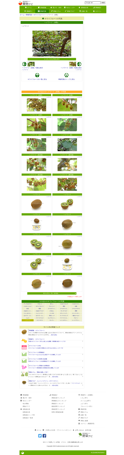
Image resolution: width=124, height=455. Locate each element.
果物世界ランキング (58, 409)
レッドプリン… (76, 320)
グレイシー (52, 306)
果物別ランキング (57, 403)
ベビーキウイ (39, 320)
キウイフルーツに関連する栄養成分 (39, 365)
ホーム (28, 7)
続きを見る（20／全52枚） (59, 293)
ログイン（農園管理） (86, 423)
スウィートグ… (64, 313)
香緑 (40, 308)
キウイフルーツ (39, 15)
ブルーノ (76, 318)
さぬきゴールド (40, 311)
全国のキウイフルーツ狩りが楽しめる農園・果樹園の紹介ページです (47, 341)
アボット (40, 304)
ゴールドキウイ (76, 308)
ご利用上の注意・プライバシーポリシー (57, 430)
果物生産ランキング (58, 398)
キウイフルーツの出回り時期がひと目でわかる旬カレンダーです (45, 348)
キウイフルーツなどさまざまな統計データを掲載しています (44, 354)
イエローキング (64, 304)
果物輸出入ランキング (59, 401)
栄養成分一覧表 (28, 418)
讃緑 (76, 311)
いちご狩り (84, 398)
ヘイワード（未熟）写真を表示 (32, 68)
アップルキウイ (28, 304)
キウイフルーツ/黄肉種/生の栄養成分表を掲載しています (43, 368)
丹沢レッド (52, 315)
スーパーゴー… (76, 313)
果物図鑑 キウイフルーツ (37, 330)
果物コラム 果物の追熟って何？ (38, 372)
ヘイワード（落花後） (36, 155)
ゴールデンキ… (64, 308)
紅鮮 (76, 306)
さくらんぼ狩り (86, 401)
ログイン (97, 11)
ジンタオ (52, 313)
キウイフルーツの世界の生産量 (38, 359)
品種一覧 (83, 11)
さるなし (52, 311)
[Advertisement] (51, 86)
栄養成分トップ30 (29, 415)
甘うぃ (51, 304)
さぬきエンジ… (28, 311)
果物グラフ (26, 406)
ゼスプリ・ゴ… (28, 315)
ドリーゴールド (40, 318)
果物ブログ (69, 11)
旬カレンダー (69, 7)
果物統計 (97, 7)
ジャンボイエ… (28, 313)
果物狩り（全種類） (86, 395)
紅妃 (28, 308)
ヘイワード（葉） (67, 135)
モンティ (52, 320)
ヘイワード (25, 69)
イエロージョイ (28, 306)
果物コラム (56, 11)
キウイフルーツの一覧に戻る (37, 79)
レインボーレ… (64, 320)
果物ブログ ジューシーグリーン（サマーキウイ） (44, 381)
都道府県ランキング (58, 406)
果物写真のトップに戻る (66, 79)
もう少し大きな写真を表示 (52, 59)
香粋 (64, 306)
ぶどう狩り (84, 403)
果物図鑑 (42, 7)
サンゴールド (64, 311)
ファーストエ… (64, 318)
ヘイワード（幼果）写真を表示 (71, 68)
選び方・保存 (55, 7)
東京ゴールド (76, 315)
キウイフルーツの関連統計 (37, 352)
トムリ (27, 318)
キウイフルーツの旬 (35, 345)
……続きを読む (53, 335)
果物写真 (42, 11)
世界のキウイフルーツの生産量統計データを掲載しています (44, 361)
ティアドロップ (64, 315)
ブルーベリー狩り (86, 406)
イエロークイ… (76, 304)
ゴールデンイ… (52, 308)
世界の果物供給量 (57, 412)
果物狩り (28, 11)
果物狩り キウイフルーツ (37, 339)
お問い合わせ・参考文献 (82, 430)
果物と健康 (83, 420)
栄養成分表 (83, 7)
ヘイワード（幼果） (36, 95)
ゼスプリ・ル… (40, 315)
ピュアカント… (52, 318)
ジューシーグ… (40, 313)
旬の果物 (26, 403)
